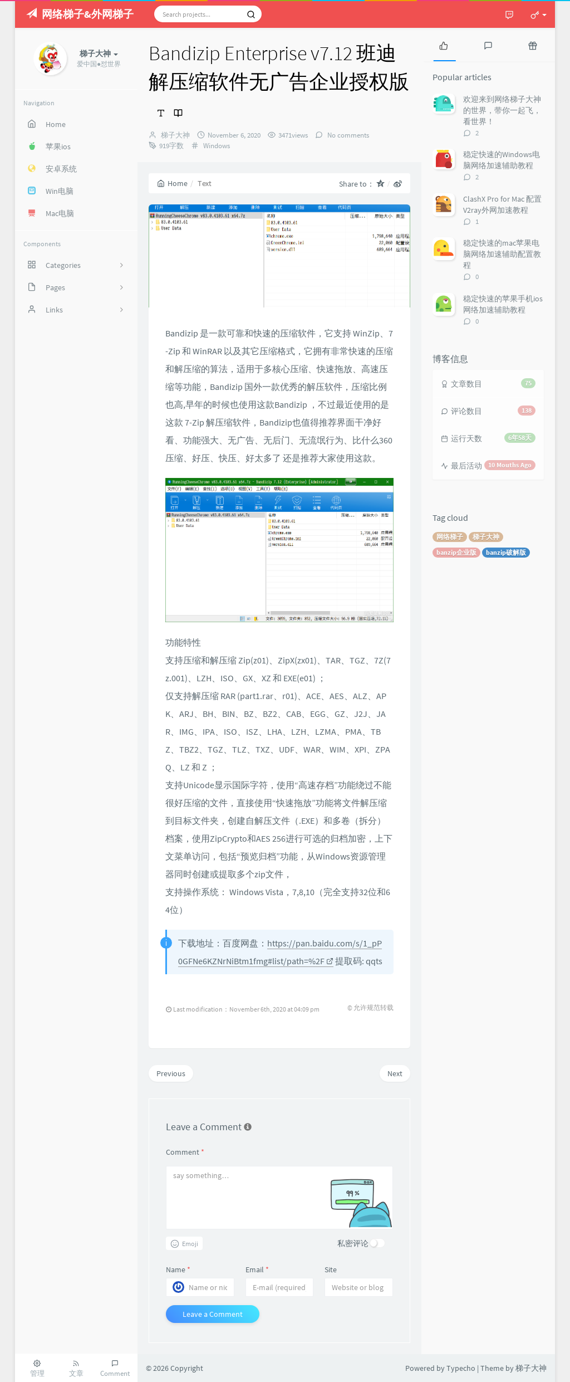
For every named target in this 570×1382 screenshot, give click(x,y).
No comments (347, 135)
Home (172, 183)
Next (394, 1073)
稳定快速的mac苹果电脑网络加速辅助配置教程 (502, 254)
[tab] (443, 44)
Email (257, 1269)
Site (331, 1269)
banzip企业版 (456, 552)
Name (178, 1269)
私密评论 (352, 1243)
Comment (185, 1152)
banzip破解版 (506, 552)
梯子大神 (175, 135)
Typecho (460, 1368)
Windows (216, 145)
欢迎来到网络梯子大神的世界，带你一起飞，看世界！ (502, 110)
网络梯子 (449, 537)
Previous (170, 1073)
